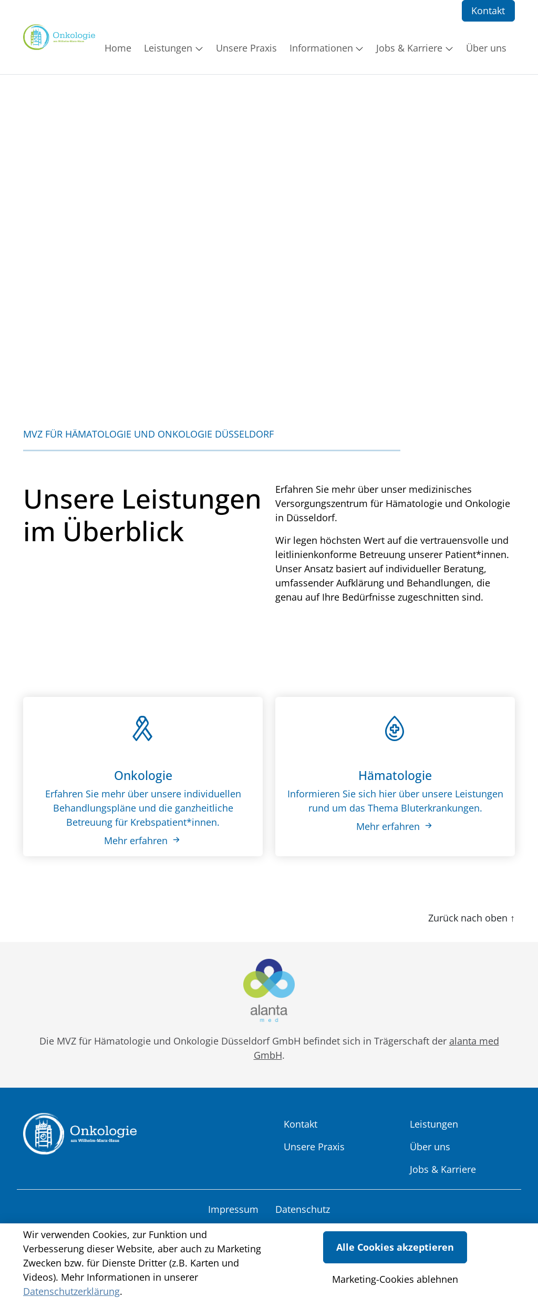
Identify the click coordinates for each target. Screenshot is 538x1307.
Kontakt (488, 10)
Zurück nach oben (471, 917)
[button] (120, 48)
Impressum (233, 1209)
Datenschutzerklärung (71, 1291)
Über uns (430, 1146)
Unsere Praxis (314, 1146)
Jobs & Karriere (443, 1169)
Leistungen (434, 1124)
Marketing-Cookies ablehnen (395, 1279)
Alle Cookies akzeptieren (395, 1247)
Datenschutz (302, 1209)
